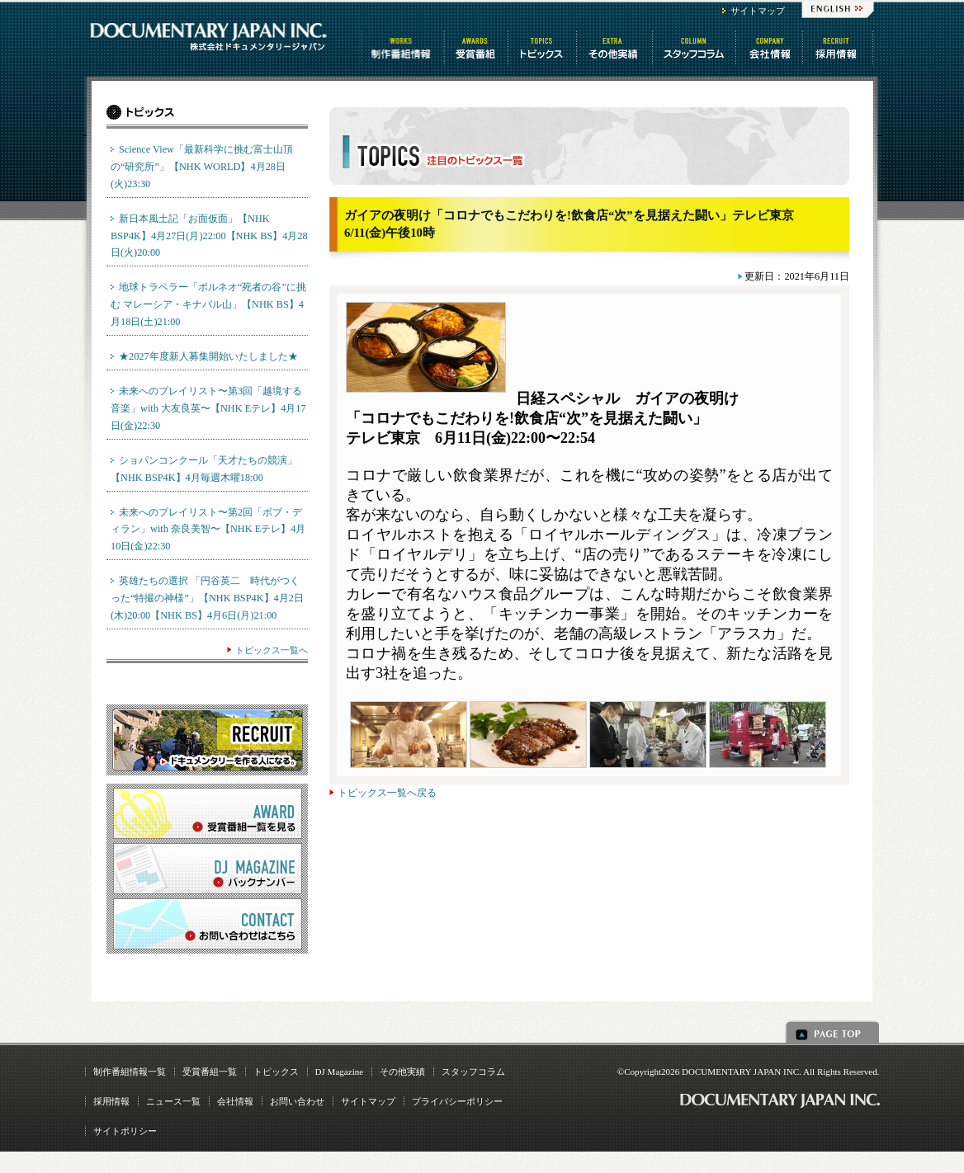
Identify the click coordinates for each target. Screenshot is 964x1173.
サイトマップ (757, 11)
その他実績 (402, 1071)
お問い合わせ (297, 1101)
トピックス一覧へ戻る (387, 792)
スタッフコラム (695, 47)
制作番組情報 (403, 47)
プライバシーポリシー (457, 1101)
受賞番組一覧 (209, 1071)
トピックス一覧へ (271, 650)
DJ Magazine (339, 1071)
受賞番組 (477, 47)
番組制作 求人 (839, 47)
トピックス (543, 47)
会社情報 (770, 47)
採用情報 (111, 1101)
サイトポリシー (125, 1131)
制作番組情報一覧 (129, 1071)
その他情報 (616, 47)
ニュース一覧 (173, 1101)
